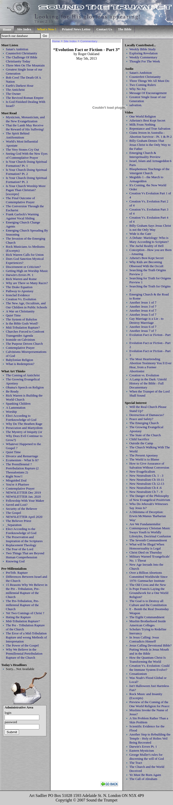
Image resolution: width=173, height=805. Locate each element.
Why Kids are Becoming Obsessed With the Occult (146, 264)
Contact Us (104, 29)
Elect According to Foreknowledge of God (21, 418)
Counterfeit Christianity (21, 53)
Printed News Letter (76, 29)
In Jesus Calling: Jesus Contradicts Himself (144, 639)
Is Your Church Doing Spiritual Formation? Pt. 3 (26, 180)
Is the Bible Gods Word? (22, 323)
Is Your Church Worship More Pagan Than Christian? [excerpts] (26, 190)
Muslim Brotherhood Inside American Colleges (147, 623)
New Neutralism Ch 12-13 (146, 484)
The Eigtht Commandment (146, 617)
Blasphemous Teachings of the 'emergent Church (149, 171)
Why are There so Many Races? (27, 283)
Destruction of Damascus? (146, 415)
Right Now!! (14, 476)
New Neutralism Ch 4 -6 (145, 488)
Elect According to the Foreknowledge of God (21, 531)
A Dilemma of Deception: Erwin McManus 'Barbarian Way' (147, 516)
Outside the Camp (141, 443)
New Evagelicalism (142, 471)
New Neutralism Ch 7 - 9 (146, 492)
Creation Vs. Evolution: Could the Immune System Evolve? (149, 668)
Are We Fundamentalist (144, 524)
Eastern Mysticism (141, 750)
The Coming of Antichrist (23, 375)
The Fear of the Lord (19, 549)
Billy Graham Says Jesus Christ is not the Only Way (150, 228)
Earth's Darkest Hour (19, 85)
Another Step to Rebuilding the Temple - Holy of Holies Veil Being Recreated (149, 738)
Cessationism (138, 674)
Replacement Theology (21, 545)
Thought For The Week (144, 61)
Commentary (88, 41)
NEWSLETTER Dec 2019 (23, 492)
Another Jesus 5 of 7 (143, 314)
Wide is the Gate (140, 234)
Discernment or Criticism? (23, 267)
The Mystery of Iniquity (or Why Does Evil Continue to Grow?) (24, 436)
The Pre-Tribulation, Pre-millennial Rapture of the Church (22, 605)
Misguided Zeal (16, 480)
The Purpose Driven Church (24, 344)
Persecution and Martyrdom (24, 428)
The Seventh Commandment (148, 540)
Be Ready (12, 391)
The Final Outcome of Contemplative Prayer (20, 200)
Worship (11, 411)
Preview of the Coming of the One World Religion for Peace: (149, 704)
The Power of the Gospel (22, 645)
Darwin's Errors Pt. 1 (19, 275)
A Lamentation (15, 407)
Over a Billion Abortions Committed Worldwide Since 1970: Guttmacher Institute (148, 577)
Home (7, 29)
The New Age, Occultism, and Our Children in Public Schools (26, 305)
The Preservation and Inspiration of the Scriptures (24, 539)
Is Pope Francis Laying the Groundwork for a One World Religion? (148, 593)
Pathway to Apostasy (19, 291)
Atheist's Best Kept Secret (146, 258)
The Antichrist (15, 89)
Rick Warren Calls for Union (25, 255)
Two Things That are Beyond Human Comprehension (25, 555)
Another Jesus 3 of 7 (143, 306)
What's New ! (46, 29)
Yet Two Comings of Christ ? (25, 613)
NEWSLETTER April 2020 (24, 517)
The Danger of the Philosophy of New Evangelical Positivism (149, 498)
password (11, 722)
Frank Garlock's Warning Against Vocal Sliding (22, 216)
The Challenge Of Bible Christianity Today (21, 59)
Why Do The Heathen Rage (24, 424)
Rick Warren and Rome (21, 279)
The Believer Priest (18, 521)
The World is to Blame (144, 459)
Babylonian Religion (19, 360)
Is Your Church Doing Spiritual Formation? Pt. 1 (26, 164)
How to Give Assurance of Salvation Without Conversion (149, 465)
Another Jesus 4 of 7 (143, 310)
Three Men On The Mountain (25, 65)
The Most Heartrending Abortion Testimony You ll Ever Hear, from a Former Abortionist (150, 365)
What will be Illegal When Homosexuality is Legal (146, 546)
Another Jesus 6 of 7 (143, 327)
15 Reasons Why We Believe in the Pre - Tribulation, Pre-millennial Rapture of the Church (26, 591)
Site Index (24, 29)
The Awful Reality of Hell (146, 246)
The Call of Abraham (143, 779)
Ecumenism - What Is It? (22, 460)
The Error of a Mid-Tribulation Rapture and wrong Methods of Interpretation (26, 637)
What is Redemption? (20, 364)
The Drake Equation (19, 287)
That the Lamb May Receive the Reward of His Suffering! (25, 127)
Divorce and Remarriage (22, 456)
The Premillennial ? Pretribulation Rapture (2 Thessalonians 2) (22, 468)
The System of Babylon (21, 319)
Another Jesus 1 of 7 (143, 302)
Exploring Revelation (143, 53)
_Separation (14, 525)
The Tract (135, 763)
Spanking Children (18, 403)
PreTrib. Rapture (17, 572)
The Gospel (13, 513)
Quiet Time (13, 315)
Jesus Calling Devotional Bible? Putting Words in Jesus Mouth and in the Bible (150, 649)
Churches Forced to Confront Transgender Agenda (25, 333)
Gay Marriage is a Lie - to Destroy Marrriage (146, 321)
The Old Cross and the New (147, 585)
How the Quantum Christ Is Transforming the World (147, 659)
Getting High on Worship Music (27, 271)
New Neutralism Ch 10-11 (146, 479)
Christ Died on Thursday (145, 552)
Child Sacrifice (139, 439)
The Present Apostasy (143, 455)
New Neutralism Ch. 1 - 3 (146, 475)
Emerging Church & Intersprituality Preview (145, 155)
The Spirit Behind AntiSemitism (17, 135)
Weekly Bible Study (142, 49)
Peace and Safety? (141, 419)
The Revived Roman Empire (25, 98)
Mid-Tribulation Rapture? (23, 327)
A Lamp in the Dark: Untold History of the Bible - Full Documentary (147, 383)
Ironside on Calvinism (20, 339)
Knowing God (15, 561)
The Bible (125, 29)
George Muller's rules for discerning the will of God (146, 757)
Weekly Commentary (143, 57)
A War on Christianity (20, 311)
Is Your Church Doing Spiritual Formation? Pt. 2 (26, 172)
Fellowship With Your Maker (25, 500)
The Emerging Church (144, 423)
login (8, 713)
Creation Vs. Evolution (21, 299)
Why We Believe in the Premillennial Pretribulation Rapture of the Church (24, 653)
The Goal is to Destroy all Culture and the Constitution (148, 603)
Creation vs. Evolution (144, 375)
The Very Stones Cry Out (22, 149)
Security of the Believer (21, 509)
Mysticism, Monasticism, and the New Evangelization (25, 119)
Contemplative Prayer (20, 348)
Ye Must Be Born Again (145, 775)
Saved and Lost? (17, 505)
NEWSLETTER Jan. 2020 (23, 496)
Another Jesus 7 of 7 (143, 331)
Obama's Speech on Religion (25, 387)
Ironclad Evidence (18, 295)
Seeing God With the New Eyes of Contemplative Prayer (26, 155)
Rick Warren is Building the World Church (24, 397)
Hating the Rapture (18, 617)
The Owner (13, 94)
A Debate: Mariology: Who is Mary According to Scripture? (149, 240)
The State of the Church (145, 435)
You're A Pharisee (17, 484)
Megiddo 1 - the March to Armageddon (146, 179)
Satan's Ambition (17, 49)
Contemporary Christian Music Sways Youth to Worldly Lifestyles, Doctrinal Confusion (150, 532)
